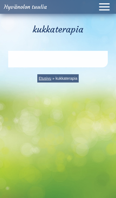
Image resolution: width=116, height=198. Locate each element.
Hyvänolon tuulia (25, 6)
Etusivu (45, 78)
